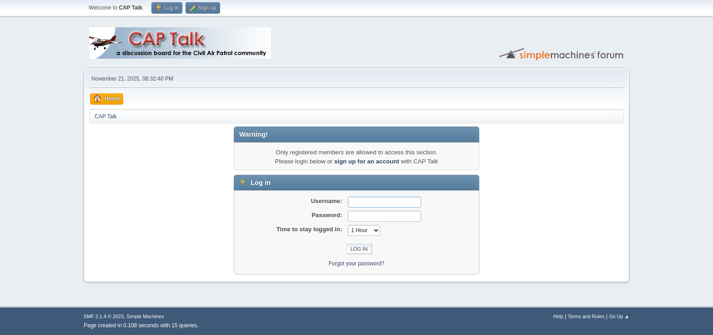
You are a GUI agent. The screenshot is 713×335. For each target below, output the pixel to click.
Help (558, 316)
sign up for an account (366, 161)
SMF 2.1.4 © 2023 (104, 316)
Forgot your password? (357, 263)
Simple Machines (145, 316)
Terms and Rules (586, 316)
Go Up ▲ (619, 316)
